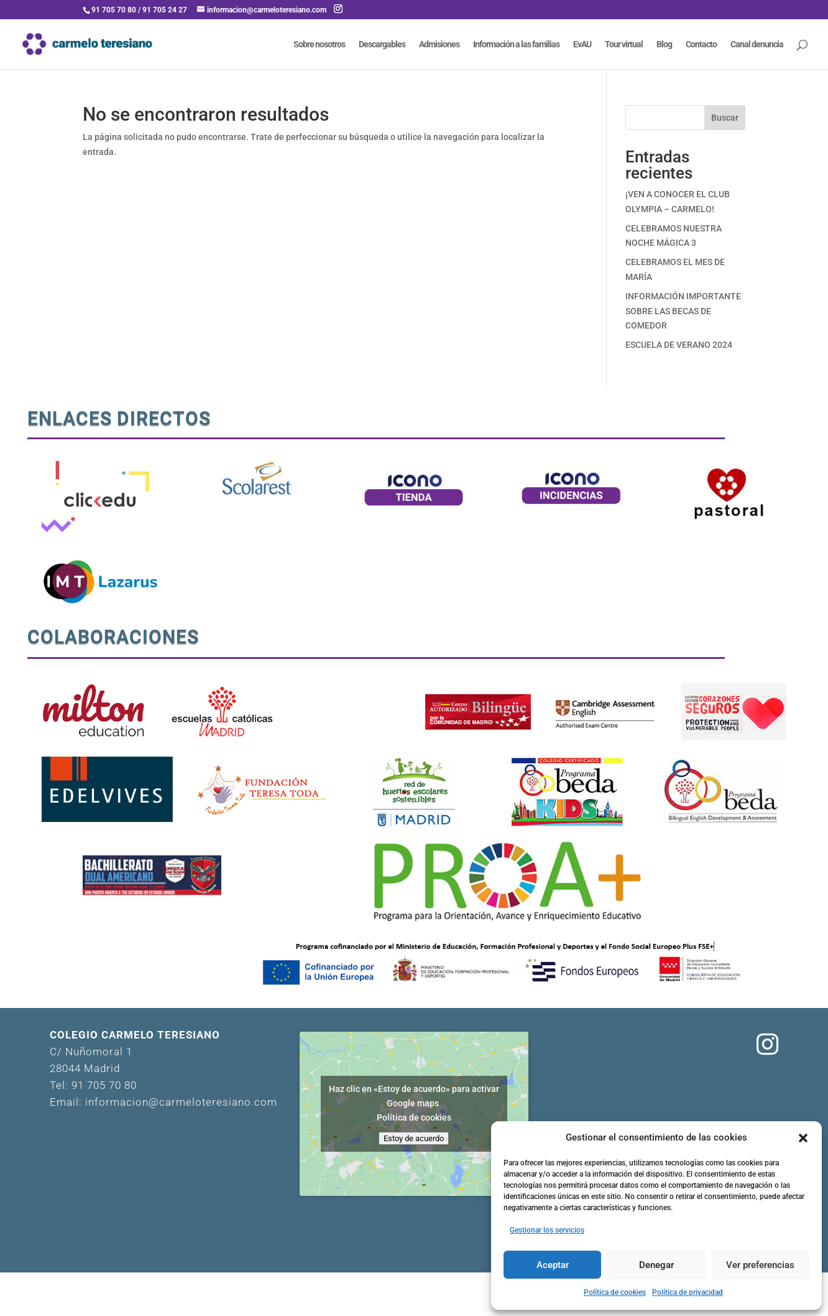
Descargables (382, 44)
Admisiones (439, 44)
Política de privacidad (687, 1292)
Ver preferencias (760, 1265)
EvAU (582, 44)
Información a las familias (516, 44)
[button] (803, 1138)
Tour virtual (624, 44)
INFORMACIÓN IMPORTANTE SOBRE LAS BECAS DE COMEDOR (683, 311)
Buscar (724, 118)
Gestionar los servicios (547, 1230)
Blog (664, 44)
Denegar (656, 1265)
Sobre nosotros (319, 44)
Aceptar (552, 1265)
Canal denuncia (756, 44)
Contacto (701, 44)
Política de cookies (615, 1292)
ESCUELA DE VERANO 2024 (678, 345)
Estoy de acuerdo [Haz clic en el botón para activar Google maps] (414, 1138)
